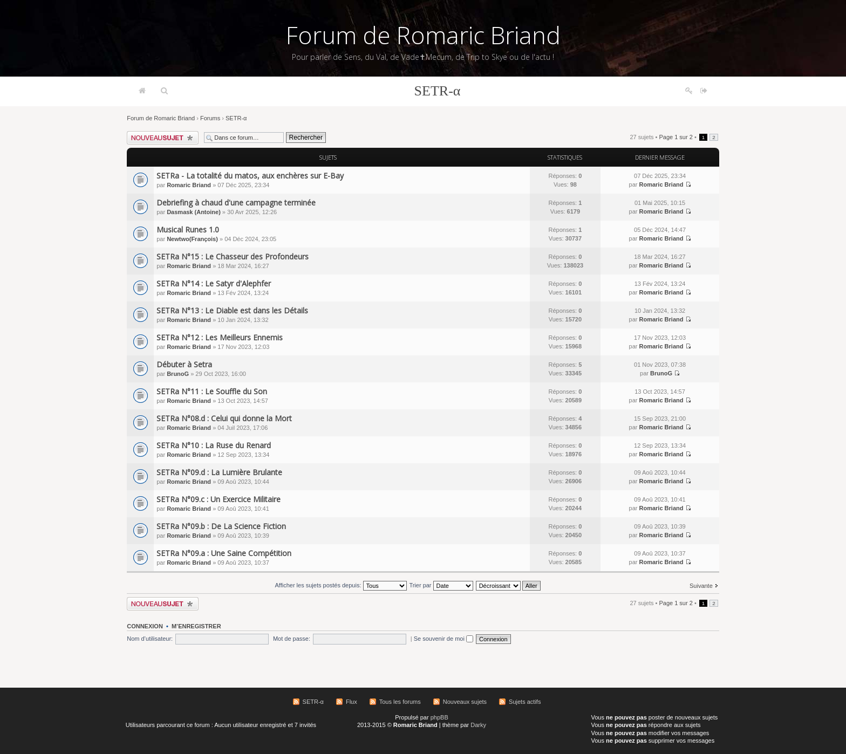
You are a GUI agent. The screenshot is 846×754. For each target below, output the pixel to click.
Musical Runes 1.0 (187, 229)
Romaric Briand (189, 185)
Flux (351, 701)
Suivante (701, 585)
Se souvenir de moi (443, 638)
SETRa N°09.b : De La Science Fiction (221, 526)
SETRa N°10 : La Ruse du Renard (213, 445)
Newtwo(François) (192, 239)
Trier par (441, 585)
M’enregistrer (196, 626)
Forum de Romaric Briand (423, 35)
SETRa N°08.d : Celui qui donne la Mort (224, 418)
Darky (478, 725)
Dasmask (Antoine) (194, 212)
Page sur (675, 137)
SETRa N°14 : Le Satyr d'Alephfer (213, 283)
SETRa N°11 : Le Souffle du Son (211, 391)
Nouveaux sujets (465, 701)
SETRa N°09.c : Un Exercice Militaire (218, 499)
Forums (210, 118)
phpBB (439, 717)
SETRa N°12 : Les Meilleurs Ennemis (219, 337)
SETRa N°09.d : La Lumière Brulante (219, 472)
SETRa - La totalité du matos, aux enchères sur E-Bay (250, 175)
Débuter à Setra (184, 364)
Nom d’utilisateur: (150, 638)
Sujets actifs (525, 701)
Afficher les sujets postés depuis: (340, 585)
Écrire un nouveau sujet (163, 138)
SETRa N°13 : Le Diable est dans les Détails (232, 310)
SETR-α (437, 91)
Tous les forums (400, 701)
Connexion (145, 626)
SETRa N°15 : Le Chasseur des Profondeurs (232, 256)
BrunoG (178, 374)
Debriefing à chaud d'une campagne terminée (236, 202)
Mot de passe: (291, 638)
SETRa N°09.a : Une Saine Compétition (223, 553)
